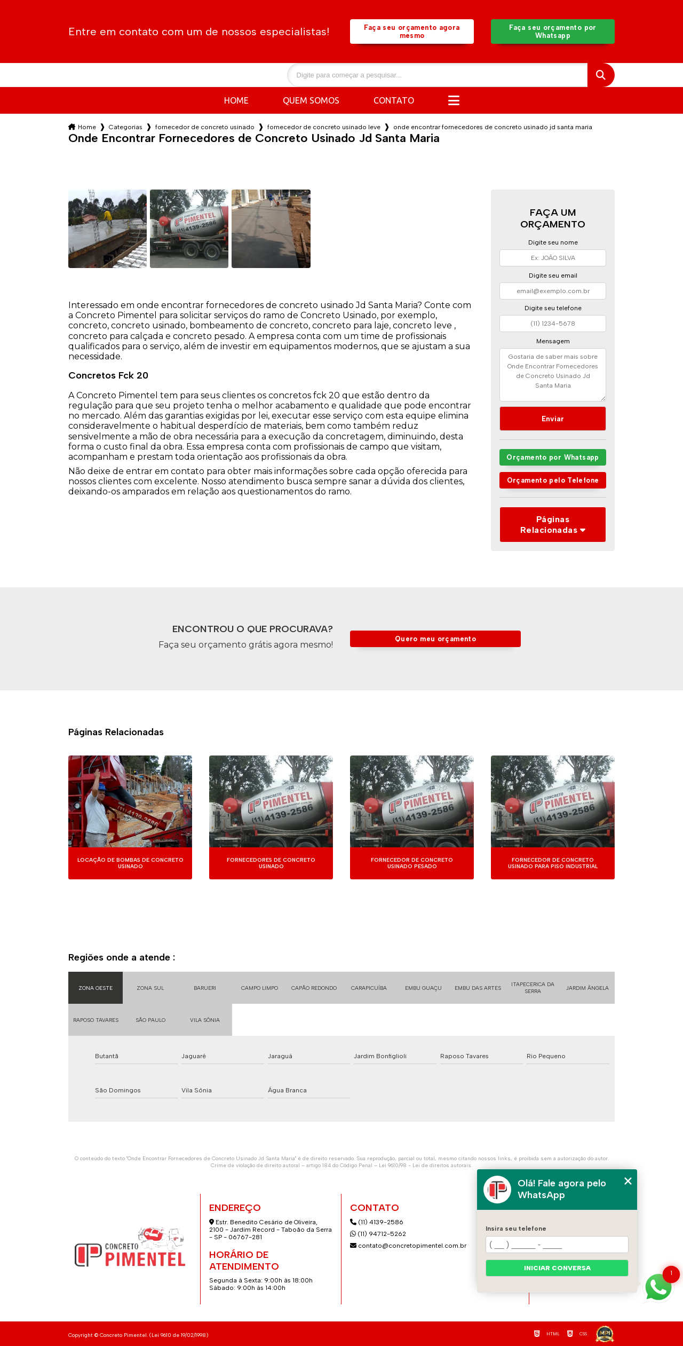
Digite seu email (553, 275)
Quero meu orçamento (435, 639)
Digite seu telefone (553, 308)
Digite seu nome (553, 242)
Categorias (125, 127)
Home (236, 100)
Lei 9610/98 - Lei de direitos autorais (425, 1165)
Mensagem (553, 341)
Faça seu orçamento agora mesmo (411, 31)
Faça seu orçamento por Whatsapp (552, 31)
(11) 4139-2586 (376, 1222)
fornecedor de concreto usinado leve (323, 127)
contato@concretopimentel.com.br (409, 1245)
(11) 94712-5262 (378, 1234)
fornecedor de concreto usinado (205, 127)
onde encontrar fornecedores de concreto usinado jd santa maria (492, 127)
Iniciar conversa (557, 1268)
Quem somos (311, 100)
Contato (394, 100)
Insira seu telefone (516, 1228)
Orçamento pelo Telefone (553, 480)
